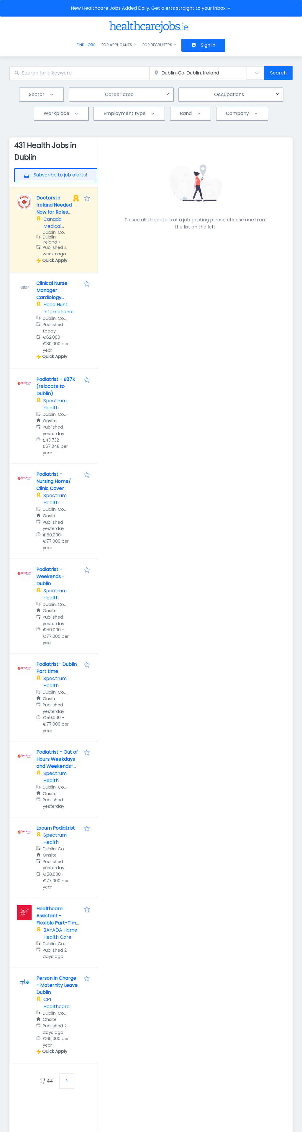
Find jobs (86, 44)
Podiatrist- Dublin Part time (56, 668)
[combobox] (79, 73)
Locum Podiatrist (55, 828)
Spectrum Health (55, 404)
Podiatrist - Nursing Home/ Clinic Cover (53, 481)
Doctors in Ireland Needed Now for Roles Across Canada (54, 208)
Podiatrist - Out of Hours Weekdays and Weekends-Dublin (57, 763)
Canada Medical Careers (52, 226)
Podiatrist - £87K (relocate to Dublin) (55, 386)
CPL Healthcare (56, 1003)
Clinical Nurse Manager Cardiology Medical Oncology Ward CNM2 (57, 297)
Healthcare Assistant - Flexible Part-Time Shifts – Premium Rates (57, 922)
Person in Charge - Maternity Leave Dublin (57, 985)
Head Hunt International (58, 308)
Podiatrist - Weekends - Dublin (50, 576)
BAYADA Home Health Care (60, 933)
